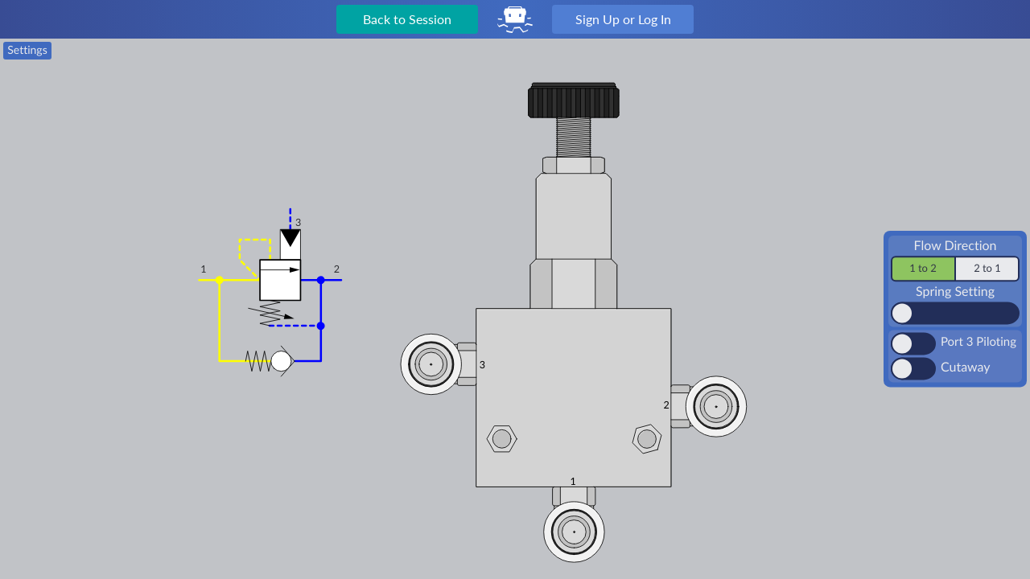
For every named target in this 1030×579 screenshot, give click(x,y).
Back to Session (407, 19)
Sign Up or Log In (623, 19)
